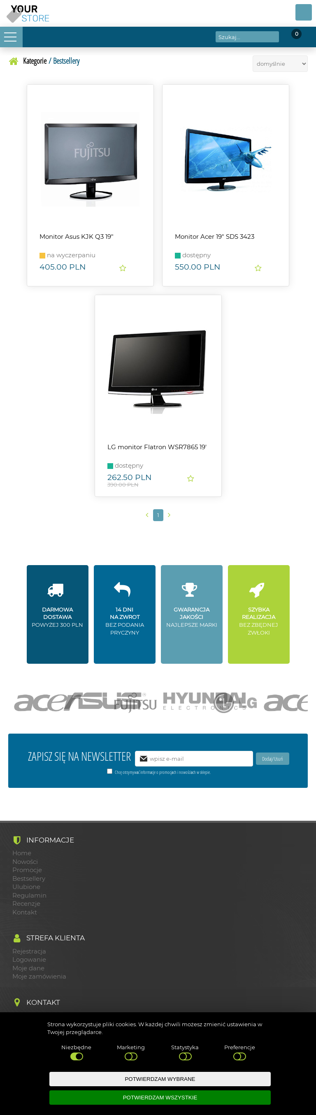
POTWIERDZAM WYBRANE (160, 1079)
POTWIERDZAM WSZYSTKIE (160, 1097)
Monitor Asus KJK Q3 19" (77, 236)
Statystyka (185, 1053)
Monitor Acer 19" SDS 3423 (214, 236)
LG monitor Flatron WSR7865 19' (157, 447)
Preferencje (239, 1053)
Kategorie (34, 60)
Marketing (131, 1053)
